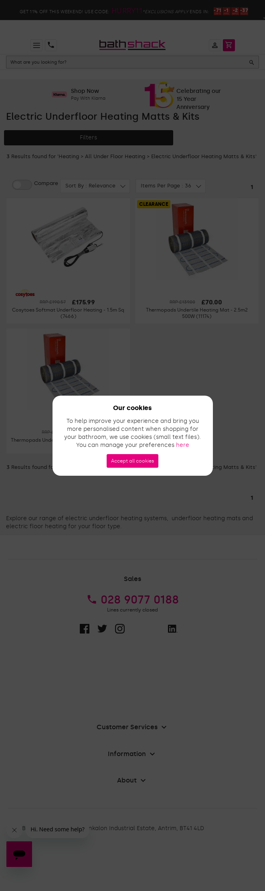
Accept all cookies (132, 461)
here (182, 445)
